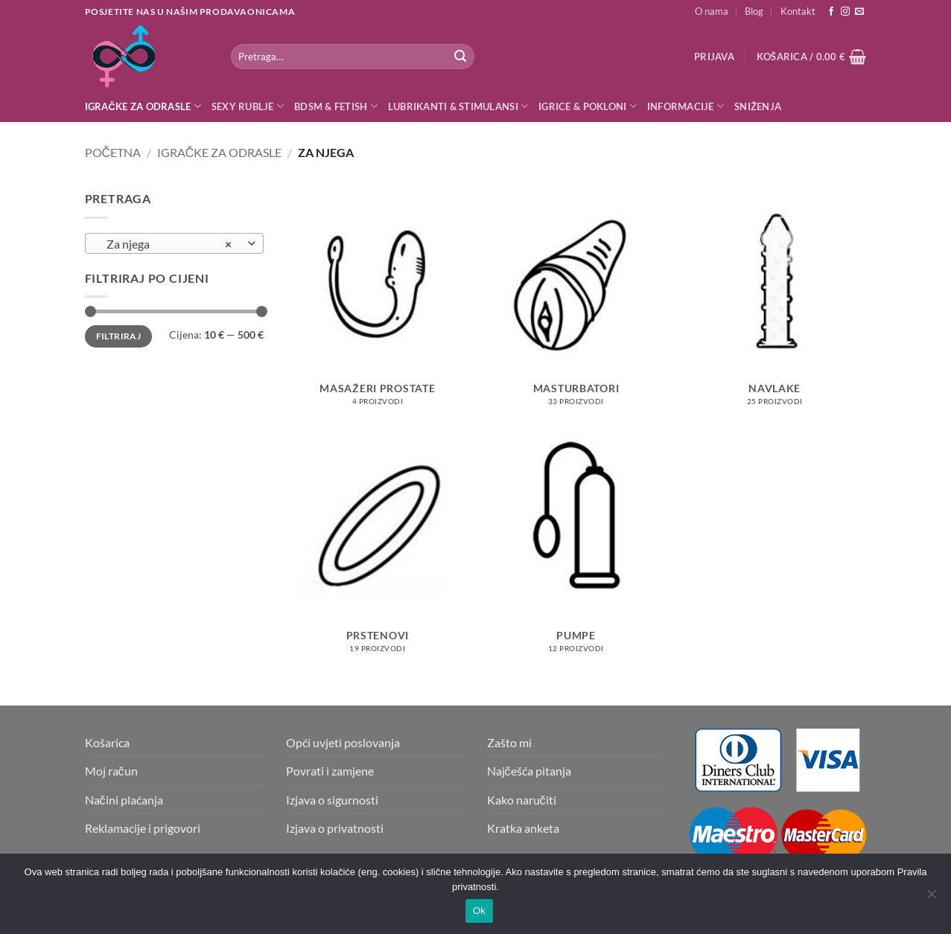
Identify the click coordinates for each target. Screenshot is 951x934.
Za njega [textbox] (166, 244)
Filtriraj (118, 336)
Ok (479, 910)
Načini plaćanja (124, 800)
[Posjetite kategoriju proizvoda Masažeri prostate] (377, 305)
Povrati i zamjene (330, 771)
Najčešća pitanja (529, 771)
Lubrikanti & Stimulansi (458, 106)
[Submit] (460, 56)
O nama (711, 11)
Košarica (107, 742)
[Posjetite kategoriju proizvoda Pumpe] (576, 552)
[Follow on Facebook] (831, 12)
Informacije (685, 106)
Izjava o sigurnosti (332, 800)
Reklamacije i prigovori (142, 828)
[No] (931, 898)
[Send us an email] (859, 12)
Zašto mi (509, 742)
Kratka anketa (523, 828)
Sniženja (757, 106)
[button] (714, 56)
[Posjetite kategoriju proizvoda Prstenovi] (377, 552)
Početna (113, 152)
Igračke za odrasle (143, 106)
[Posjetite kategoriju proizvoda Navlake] (775, 305)
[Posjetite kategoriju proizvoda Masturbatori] (576, 305)
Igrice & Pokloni (587, 106)
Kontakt (797, 11)
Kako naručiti (521, 800)
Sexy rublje (247, 106)
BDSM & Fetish (336, 106)
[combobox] (174, 243)
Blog (754, 11)
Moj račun (111, 771)
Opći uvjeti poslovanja (343, 742)
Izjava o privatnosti (335, 828)
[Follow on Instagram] (845, 12)
